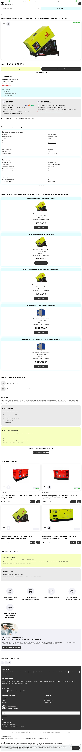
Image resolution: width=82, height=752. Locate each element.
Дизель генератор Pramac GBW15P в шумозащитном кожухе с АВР (16, 537)
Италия (14, 93)
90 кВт (50, 671)
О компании (47, 698)
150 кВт (60, 671)
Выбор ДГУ (4, 698)
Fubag (58, 681)
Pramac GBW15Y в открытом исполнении (41, 234)
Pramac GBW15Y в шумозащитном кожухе (41, 198)
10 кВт (15, 14)
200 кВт (66, 671)
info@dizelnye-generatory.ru (8, 724)
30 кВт (21, 671)
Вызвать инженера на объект (12, 647)
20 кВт (16, 671)
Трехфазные (21, 118)
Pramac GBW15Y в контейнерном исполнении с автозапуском (41, 339)
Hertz (26, 681)
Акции (3, 700)
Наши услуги (47, 702)
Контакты (4, 702)
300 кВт (71, 671)
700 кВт (14, 674)
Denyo (16, 683)
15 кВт (11, 671)
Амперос (21, 683)
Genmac (4, 681)
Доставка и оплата (48, 700)
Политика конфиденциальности (7, 738)
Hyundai (11, 683)
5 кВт (3, 671)
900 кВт (25, 674)
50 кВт (31, 671)
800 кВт (20, 674)
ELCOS (12, 681)
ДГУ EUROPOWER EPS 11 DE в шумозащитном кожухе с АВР (20, 497)
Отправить (4, 715)
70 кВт (40, 671)
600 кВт (9, 674)
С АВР (32, 118)
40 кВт (26, 671)
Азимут (74, 681)
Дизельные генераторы (7, 14)
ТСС (69, 681)
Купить (21, 69)
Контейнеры (11, 690)
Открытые (4, 690)
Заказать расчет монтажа (41, 452)
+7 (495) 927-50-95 (6, 722)
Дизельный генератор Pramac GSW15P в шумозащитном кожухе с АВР (59, 537)
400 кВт (77, 671)
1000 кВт (31, 674)
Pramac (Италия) (52, 142)
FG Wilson (64, 681)
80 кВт (45, 671)
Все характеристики (6, 85)
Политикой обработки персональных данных (19, 748)
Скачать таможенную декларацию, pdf (18, 389)
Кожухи (18, 690)
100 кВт (55, 671)
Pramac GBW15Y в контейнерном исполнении (41, 305)
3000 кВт (43, 674)
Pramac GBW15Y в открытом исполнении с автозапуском (41, 269)
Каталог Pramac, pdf (13, 383)
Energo (35, 681)
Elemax (40, 681)
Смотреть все (41, 185)
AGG (8, 681)
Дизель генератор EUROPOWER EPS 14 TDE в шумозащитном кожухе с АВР (60, 497)
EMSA (17, 681)
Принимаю (75, 748)
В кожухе (27, 118)
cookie (4, 748)
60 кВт (35, 671)
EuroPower (4, 683)
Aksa (54, 681)
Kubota (46, 681)
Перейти (41, 227)
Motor (21, 681)
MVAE (30, 681)
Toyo (50, 681)
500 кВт (4, 674)
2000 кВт (37, 674)
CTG (26, 683)
